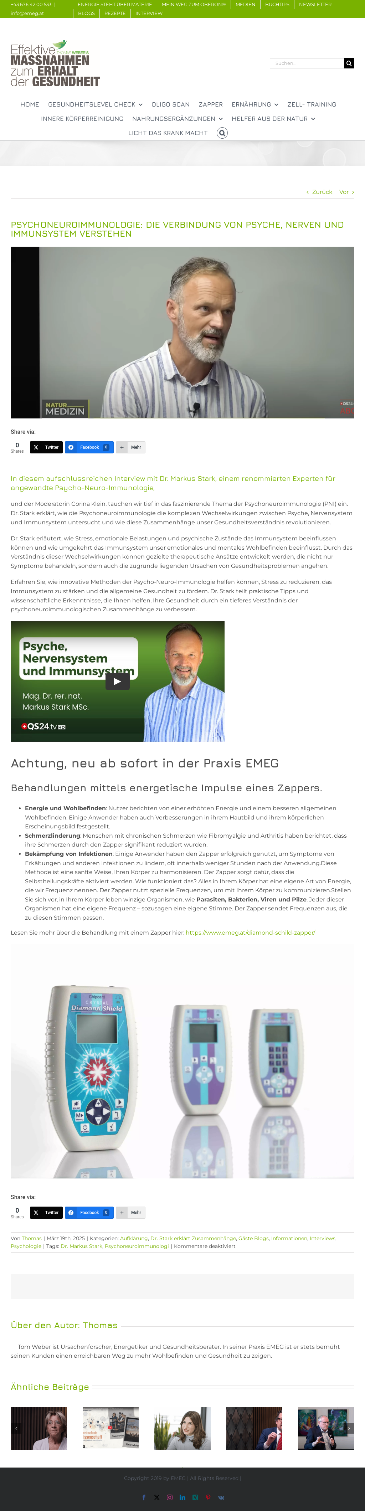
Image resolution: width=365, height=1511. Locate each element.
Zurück (322, 192)
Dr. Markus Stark (81, 1246)
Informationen (289, 1238)
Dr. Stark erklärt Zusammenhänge (193, 1238)
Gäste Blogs (253, 1238)
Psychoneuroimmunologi (137, 1246)
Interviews (322, 1238)
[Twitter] (46, 447)
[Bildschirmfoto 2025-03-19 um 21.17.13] (182, 332)
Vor (344, 192)
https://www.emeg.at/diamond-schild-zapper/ (250, 932)
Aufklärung (134, 1238)
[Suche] (349, 63)
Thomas (32, 1238)
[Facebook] (89, 447)
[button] (222, 133)
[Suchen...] (307, 63)
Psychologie (26, 1246)
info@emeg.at (27, 13)
